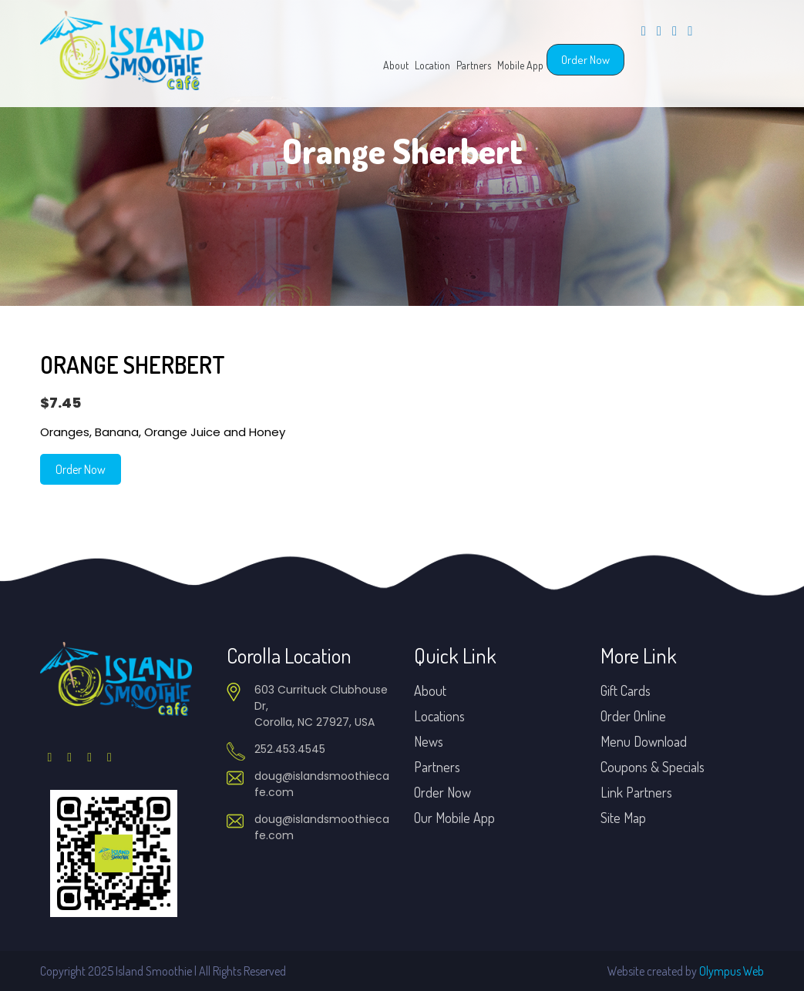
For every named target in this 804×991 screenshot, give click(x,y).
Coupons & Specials (652, 766)
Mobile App (520, 65)
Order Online (633, 715)
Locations (439, 715)
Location (432, 65)
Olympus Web (731, 971)
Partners (473, 65)
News (428, 741)
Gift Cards (625, 690)
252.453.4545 (289, 749)
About (396, 65)
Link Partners (636, 792)
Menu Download (643, 741)
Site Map (623, 817)
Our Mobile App (454, 817)
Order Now (585, 59)
